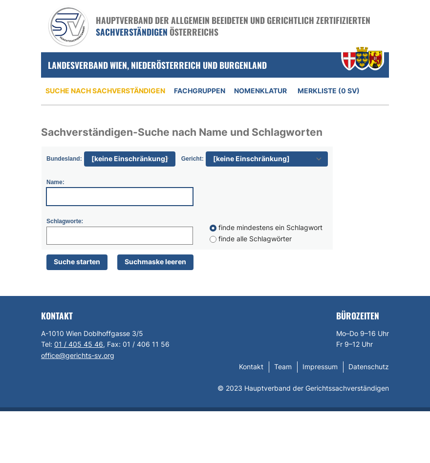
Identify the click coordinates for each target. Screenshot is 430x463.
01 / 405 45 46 (78, 344)
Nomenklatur (260, 90)
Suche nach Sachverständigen (105, 90)
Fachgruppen (199, 90)
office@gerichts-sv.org (77, 355)
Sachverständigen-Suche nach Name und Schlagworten (181, 132)
